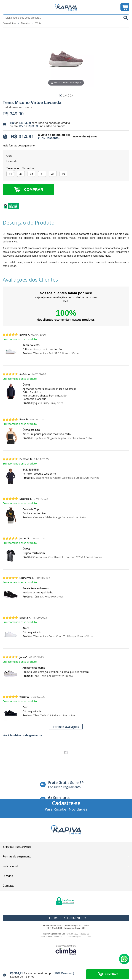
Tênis (38, 23)
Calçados (26, 23)
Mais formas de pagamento (19, 145)
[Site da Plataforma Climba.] (65, 950)
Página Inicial (10, 23)
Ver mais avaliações (66, 727)
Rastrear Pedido (23, 847)
